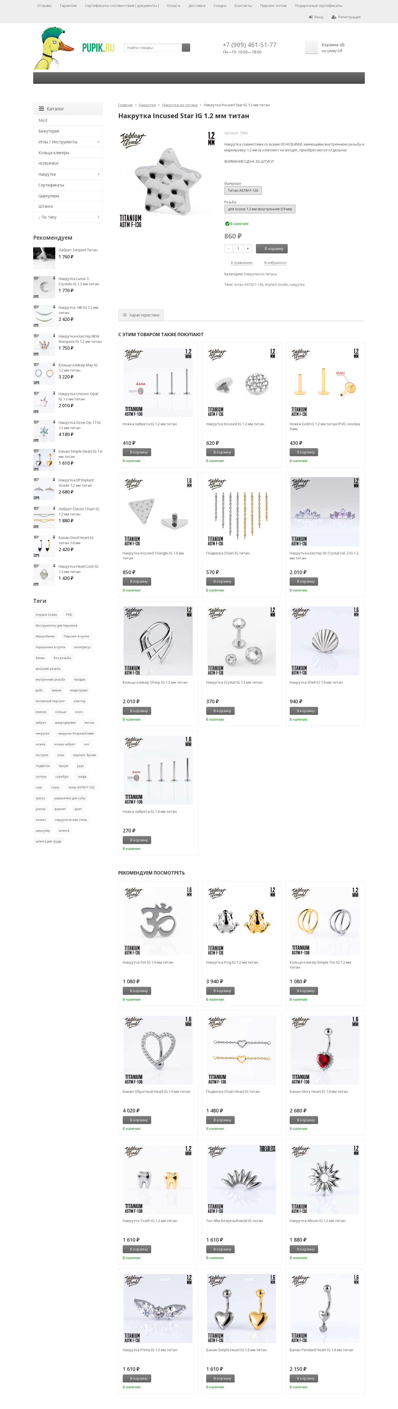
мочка (89, 722)
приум (63, 766)
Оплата (173, 5)
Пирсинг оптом (273, 5)
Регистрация (346, 16)
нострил (42, 755)
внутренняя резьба (50, 679)
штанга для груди (48, 841)
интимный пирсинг (50, 701)
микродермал (65, 722)
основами (291, 144)
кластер (80, 701)
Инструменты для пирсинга (56, 625)
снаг (39, 787)
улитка (41, 809)
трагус (40, 798)
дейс (39, 690)
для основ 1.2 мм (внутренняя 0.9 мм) (260, 208)
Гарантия (68, 5)
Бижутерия (48, 131)
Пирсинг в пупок (76, 636)
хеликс (41, 820)
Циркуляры (48, 195)
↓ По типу (47, 217)
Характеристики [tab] (141, 315)
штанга (64, 830)
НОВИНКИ (48, 163)
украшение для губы (69, 798)
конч (79, 712)
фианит (60, 809)
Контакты (243, 5)
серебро (62, 776)
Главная (125, 104)
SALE (43, 120)
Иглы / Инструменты (57, 141)
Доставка (196, 5)
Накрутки (147, 104)
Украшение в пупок (51, 647)
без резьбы (62, 658)
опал (60, 755)
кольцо (60, 712)
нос (87, 744)
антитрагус (82, 647)
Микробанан (45, 636)
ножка (40, 744)
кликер (41, 712)
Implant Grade (276, 284)
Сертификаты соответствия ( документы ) (122, 5)
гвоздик (79, 679)
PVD (69, 615)
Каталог (51, 109)
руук (80, 766)
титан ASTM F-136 (248, 284)
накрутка (297, 284)
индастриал (79, 690)
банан (40, 658)
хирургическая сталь (71, 820)
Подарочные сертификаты (318, 5)
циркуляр (43, 830)
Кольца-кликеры (53, 152)
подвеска (43, 766)
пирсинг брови (84, 755)
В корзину (270, 248)
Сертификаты (51, 185)
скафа (82, 776)
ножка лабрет (64, 744)
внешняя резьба (48, 668)
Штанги (45, 206)
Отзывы (44, 5)
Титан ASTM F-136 (243, 190)
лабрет (41, 722)
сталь (55, 787)
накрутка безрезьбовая (76, 733)
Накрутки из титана (180, 104)
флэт (78, 809)
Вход (316, 16)
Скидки (220, 5)
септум (41, 776)
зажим (56, 690)
